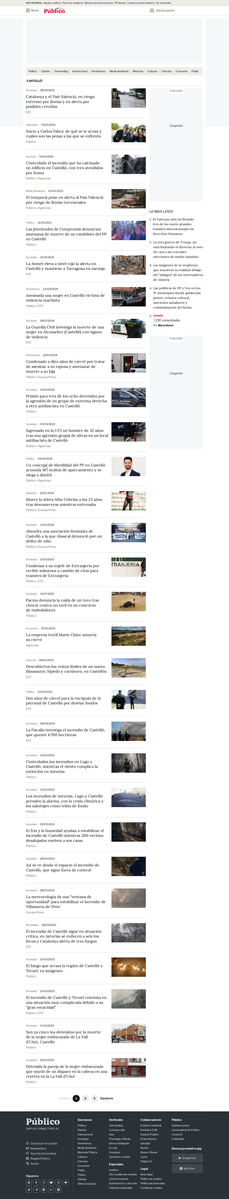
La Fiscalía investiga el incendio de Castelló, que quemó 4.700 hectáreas (65, 732)
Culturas (152, 71)
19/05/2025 (48, 124)
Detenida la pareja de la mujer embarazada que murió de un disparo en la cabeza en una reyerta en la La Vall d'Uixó (66, 1071)
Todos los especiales (120, 1187)
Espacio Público (149, 1134)
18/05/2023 (46, 660)
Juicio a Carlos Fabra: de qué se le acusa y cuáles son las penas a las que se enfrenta (63, 134)
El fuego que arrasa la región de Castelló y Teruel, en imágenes (64, 968)
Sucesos (31, 156)
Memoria (138, 71)
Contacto (177, 1134)
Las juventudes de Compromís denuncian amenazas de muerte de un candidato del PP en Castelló (66, 234)
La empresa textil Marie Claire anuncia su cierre (61, 637)
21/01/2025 (45, 222)
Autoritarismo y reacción (123, 1183)
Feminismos (98, 71)
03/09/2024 (50, 288)
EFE (28, 112)
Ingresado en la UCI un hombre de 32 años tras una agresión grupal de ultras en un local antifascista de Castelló (67, 435)
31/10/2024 (47, 257)
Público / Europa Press (41, 377)
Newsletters (36, 1148)
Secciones (85, 1120)
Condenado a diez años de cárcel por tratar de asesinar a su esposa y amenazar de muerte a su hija (65, 366)
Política (32, 71)
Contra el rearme (118, 1178)
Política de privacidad (152, 1183)
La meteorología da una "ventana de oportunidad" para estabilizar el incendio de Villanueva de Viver (66, 901)
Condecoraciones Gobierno (141, 3)
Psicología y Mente (120, 1138)
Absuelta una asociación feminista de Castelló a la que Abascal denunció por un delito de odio (64, 536)
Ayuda (32, 1163)
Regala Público (38, 1158)
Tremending (61, 71)
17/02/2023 (47, 1025)
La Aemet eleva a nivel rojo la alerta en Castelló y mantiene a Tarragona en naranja (65, 266)
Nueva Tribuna (148, 1152)
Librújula (145, 1143)
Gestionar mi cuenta (41, 1143)
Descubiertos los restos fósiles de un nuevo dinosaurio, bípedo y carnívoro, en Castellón (66, 669)
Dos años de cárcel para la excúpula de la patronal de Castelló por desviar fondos (63, 701)
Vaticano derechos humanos (98, 3)
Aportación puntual (41, 1153)
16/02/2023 (47, 1060)
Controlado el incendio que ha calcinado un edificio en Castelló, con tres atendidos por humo (64, 167)
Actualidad (32, 924)
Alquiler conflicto (52, 3)
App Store (187, 1168)
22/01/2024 (47, 493)
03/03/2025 (55, 190)
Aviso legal (146, 1174)
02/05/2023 (45, 691)
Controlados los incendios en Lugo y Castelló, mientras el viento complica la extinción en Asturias (62, 766)
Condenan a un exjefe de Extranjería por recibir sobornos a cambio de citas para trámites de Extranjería (62, 570)
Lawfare (113, 1169)
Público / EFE (34, 306)
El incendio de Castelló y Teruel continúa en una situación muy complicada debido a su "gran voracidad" (66, 1002)
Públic (195, 71)
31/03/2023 (47, 755)
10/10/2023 (47, 559)
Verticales (116, 1120)
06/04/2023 (47, 723)
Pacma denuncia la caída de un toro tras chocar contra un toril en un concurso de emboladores (62, 605)
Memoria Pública (87, 1152)
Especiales (116, 1164)
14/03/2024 (47, 389)
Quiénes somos (180, 1125)
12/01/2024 (47, 524)
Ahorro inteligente (119, 1143)
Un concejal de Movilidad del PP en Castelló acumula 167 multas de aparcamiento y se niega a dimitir (65, 470)
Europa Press (35, 912)
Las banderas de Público (186, 1129)
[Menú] (35, 10)
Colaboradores (150, 1120)
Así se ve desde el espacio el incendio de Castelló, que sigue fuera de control (62, 867)
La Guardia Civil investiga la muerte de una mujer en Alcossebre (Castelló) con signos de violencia (65, 332)
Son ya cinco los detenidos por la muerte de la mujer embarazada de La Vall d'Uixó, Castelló (63, 1036)
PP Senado (120, 3)
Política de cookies (151, 1178)
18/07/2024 (47, 320)
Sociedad (31, 90)
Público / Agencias (38, 178)
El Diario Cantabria (151, 1125)
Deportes (31, 493)
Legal (144, 1169)
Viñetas (82, 1179)
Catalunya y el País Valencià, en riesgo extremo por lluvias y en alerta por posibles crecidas (60, 101)
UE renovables (163, 3)
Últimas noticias (87, 1183)
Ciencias (166, 71)
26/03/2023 (49, 924)
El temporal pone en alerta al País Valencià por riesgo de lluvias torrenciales (64, 200)
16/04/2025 (46, 156)
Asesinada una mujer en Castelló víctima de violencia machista (65, 298)
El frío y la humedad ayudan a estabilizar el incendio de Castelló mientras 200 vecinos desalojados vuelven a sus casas (65, 835)
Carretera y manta (119, 1156)
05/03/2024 (47, 424)
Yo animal (114, 1152)
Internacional (79, 71)
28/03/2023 (47, 858)
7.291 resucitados (166, 320)
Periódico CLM (148, 1129)
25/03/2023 (47, 959)
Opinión (45, 71)
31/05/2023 (48, 628)
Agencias (32, 645)
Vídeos (82, 1174)
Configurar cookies (151, 1187)
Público (31, 142)
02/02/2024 (45, 458)
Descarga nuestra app (187, 1148)
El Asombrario (148, 1138)
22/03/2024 (50, 355)
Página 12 (146, 1161)
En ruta (113, 1147)
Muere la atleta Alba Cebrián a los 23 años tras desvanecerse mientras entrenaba (64, 502)
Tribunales (32, 124)
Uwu (111, 1134)
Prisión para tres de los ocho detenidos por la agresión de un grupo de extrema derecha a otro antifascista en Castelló (66, 401)
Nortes (144, 1147)
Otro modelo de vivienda (123, 1174)
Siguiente (106, 1098)
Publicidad (178, 1138)
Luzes (143, 1156)
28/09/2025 (47, 90)
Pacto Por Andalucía (72, 3)
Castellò (34, 81)
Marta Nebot (165, 325)
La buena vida (117, 1129)
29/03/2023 (47, 824)
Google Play (187, 1158)
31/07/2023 (47, 593)
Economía (181, 71)
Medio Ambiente (119, 71)
